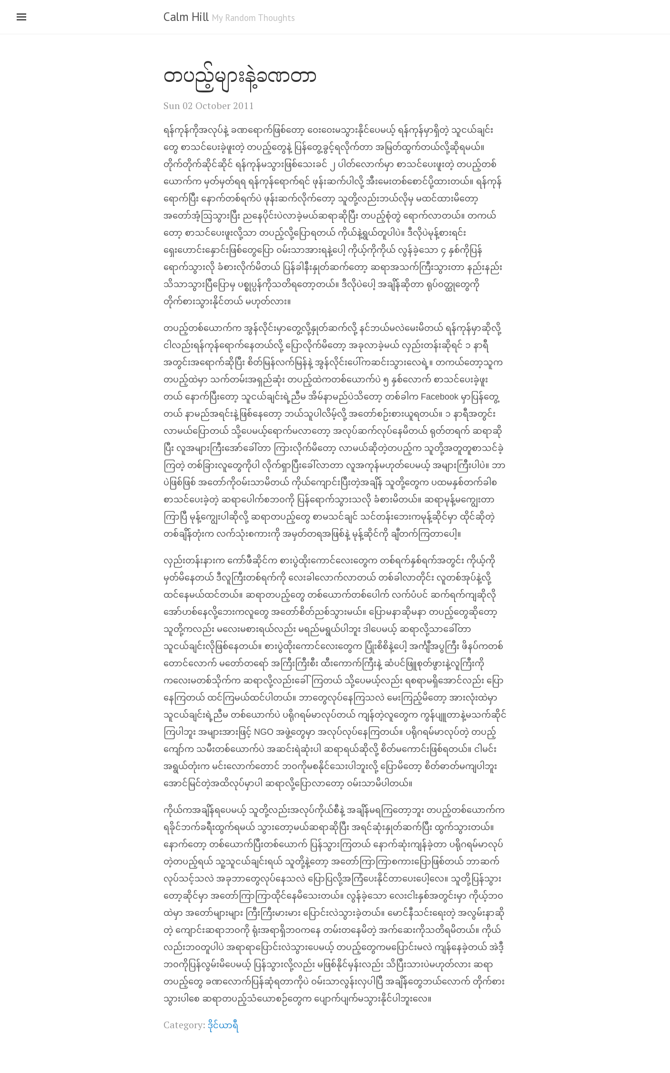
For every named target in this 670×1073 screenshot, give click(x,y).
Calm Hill (186, 16)
